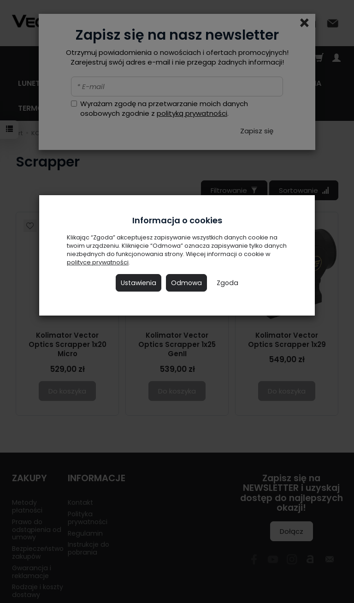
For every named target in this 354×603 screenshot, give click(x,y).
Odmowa (186, 282)
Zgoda (227, 282)
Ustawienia (138, 282)
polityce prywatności (98, 262)
